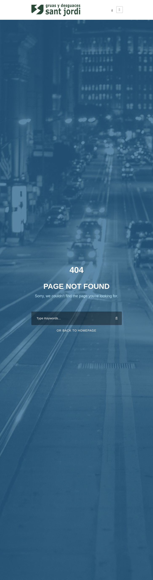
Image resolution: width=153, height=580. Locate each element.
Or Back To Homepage (76, 330)
